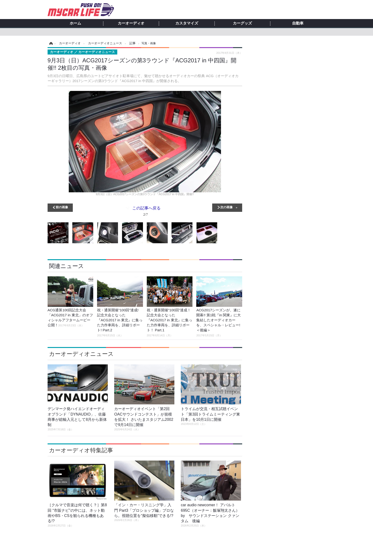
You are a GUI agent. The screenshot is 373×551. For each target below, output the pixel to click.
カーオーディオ (131, 23)
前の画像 (62, 206)
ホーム (75, 23)
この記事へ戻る (146, 212)
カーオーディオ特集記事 (81, 450)
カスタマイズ (186, 23)
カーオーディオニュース (81, 354)
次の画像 (226, 206)
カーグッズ (242, 23)
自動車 (298, 23)
